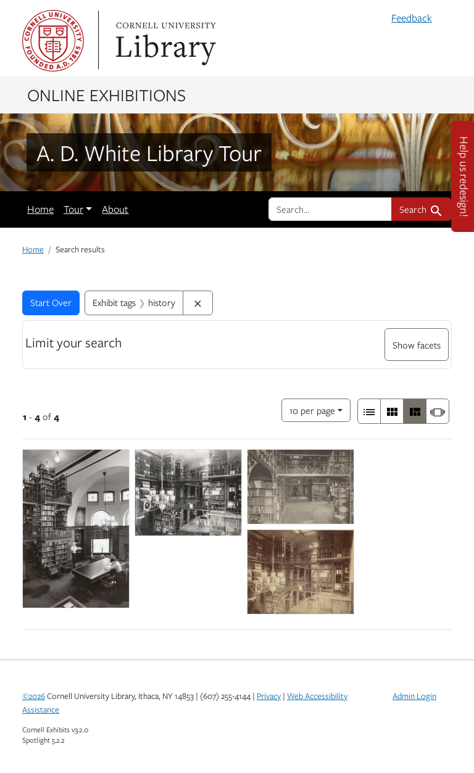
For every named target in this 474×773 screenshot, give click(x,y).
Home (40, 209)
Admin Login (414, 695)
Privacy (269, 695)
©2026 (33, 695)
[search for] (330, 209)
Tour (73, 209)
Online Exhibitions (106, 94)
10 (312, 409)
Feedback (411, 18)
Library (164, 41)
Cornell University (53, 41)
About (115, 209)
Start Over (51, 302)
